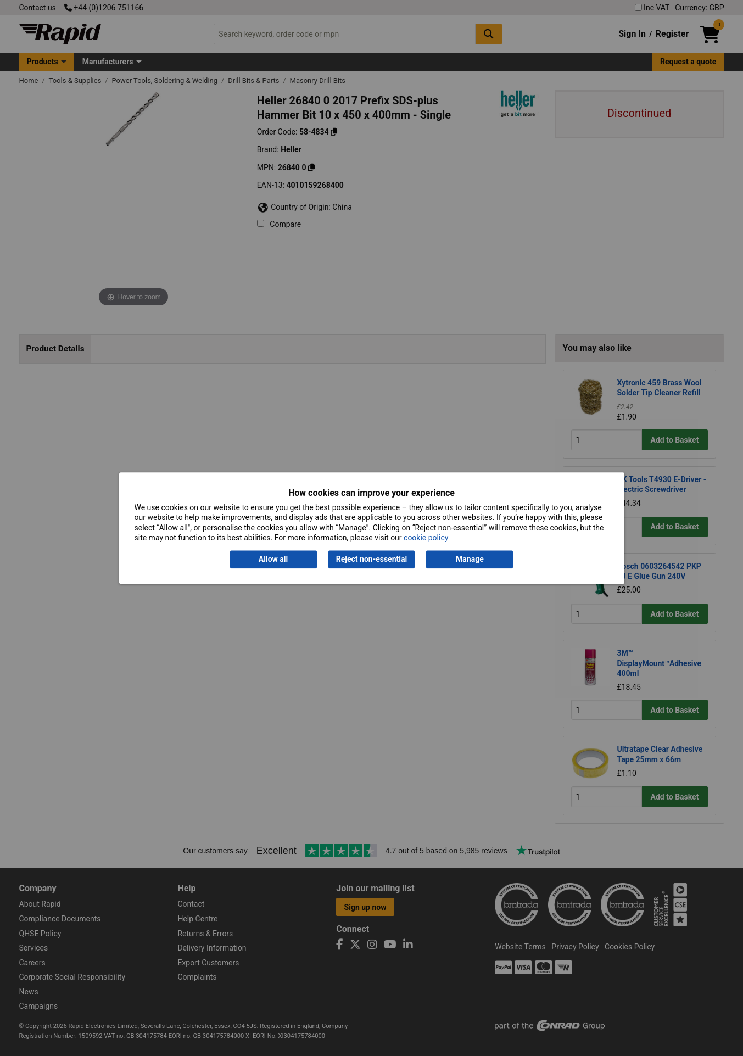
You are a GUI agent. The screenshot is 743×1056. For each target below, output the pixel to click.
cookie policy (426, 537)
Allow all (273, 559)
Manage (470, 559)
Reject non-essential (371, 559)
